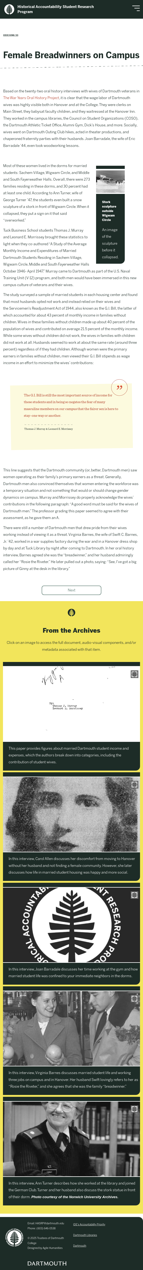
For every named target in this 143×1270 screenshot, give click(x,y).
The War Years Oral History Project (31, 98)
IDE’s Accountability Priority (89, 1224)
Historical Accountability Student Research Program (49, 9)
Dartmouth (79, 1245)
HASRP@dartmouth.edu (49, 1223)
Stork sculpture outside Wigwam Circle (109, 211)
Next (71, 590)
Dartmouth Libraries (85, 1235)
